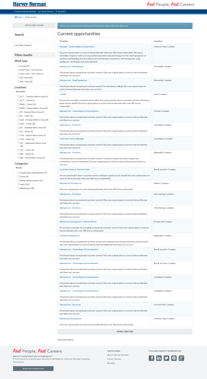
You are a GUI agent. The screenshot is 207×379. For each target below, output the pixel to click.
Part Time (26, 81)
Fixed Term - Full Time (31, 70)
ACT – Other (27, 100)
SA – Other (26, 131)
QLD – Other (27, 123)
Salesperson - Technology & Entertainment (79, 111)
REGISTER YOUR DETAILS (33, 368)
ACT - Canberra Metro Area (34, 96)
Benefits (60, 11)
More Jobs (125, 331)
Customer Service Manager (72, 138)
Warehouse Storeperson (71, 183)
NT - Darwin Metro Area (32, 112)
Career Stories (45, 11)
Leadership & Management (33, 172)
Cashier (63, 94)
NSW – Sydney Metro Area (34, 108)
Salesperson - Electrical (70, 304)
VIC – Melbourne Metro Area (33, 144)
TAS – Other (27, 139)
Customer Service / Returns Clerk (75, 169)
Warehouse (27, 188)
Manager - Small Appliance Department (77, 46)
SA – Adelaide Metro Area (33, 127)
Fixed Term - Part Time (31, 73)
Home (19, 17)
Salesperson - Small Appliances (73, 80)
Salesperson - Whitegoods (72, 66)
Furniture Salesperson (69, 235)
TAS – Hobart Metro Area (33, 135)
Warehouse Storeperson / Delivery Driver (78, 221)
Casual (25, 66)
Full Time (26, 77)
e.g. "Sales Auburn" (23, 45)
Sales (24, 184)
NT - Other (26, 116)
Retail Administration (31, 180)
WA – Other (26, 154)
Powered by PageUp (65, 340)
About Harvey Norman (25, 11)
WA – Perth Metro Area (32, 157)
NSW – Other (28, 104)
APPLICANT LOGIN (34, 25)
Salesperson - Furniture (70, 125)
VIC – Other (27, 150)
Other (24, 176)
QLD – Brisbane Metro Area (34, 120)
